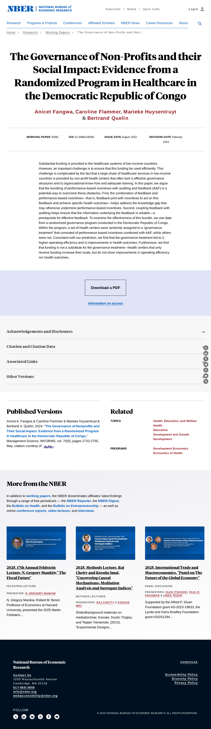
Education (160, 430)
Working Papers (58, 32)
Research (14, 23)
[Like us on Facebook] (48, 716)
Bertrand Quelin (108, 118)
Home (11, 32)
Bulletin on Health (26, 506)
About (183, 23)
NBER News (130, 23)
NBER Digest (108, 501)
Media (131, 9)
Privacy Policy (186, 682)
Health (157, 425)
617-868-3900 (24, 687)
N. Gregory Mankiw (40, 593)
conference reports (31, 510)
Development (162, 439)
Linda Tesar (172, 595)
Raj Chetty (105, 602)
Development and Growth (171, 434)
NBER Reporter (79, 501)
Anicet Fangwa (54, 111)
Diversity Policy (185, 678)
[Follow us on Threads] (40, 716)
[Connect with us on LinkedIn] (23, 716)
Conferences (72, 23)
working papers (38, 496)
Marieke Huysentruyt (149, 111)
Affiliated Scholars (101, 23)
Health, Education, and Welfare (175, 421)
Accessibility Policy (181, 674)
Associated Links (22, 361)
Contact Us (22, 675)
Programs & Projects (42, 23)
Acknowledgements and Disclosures (40, 331)
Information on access (105, 303)
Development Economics (170, 448)
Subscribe (113, 9)
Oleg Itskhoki (177, 592)
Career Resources (159, 23)
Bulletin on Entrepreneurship (75, 506)
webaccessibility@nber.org (35, 695)
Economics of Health (168, 453)
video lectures (59, 510)
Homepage (189, 662)
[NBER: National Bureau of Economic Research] (43, 11)
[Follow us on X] (15, 716)
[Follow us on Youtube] (56, 716)
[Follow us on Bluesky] (32, 716)
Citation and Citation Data (31, 346)
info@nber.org (25, 691)
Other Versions (20, 376)
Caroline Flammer (98, 111)
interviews (86, 510)
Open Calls (151, 9)
